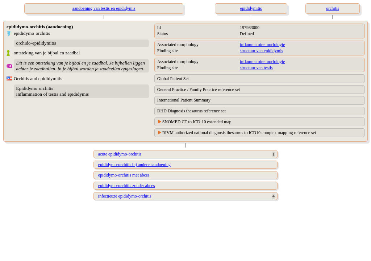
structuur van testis (256, 67)
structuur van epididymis (261, 50)
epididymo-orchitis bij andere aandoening (134, 164)
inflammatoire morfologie (262, 44)
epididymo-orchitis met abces (124, 175)
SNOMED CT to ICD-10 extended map (197, 121)
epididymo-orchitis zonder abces (126, 185)
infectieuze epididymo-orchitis (124, 196)
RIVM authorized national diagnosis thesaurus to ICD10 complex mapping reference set (239, 132)
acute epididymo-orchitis (120, 154)
